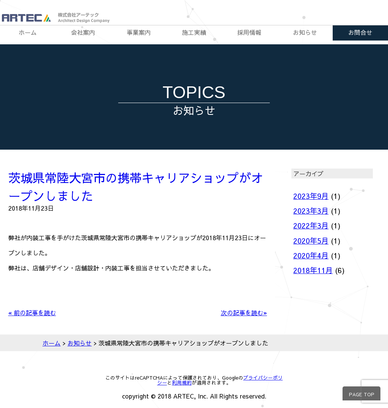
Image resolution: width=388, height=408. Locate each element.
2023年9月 (311, 196)
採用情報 (249, 32)
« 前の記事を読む (32, 312)
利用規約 (182, 382)
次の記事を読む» (244, 312)
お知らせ (305, 32)
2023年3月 (311, 211)
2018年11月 (313, 270)
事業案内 (139, 32)
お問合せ (360, 32)
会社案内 (83, 32)
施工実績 (194, 32)
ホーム (28, 32)
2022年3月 (311, 225)
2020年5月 (311, 240)
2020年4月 (311, 255)
